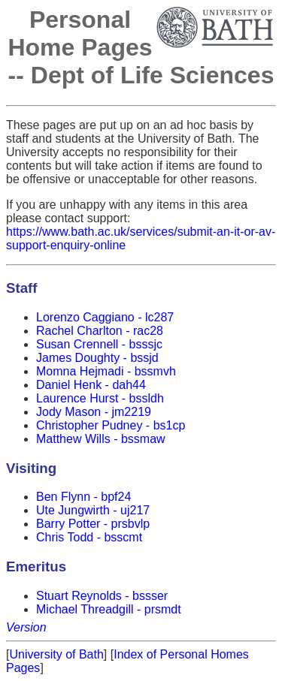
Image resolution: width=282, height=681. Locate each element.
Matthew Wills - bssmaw (100, 438)
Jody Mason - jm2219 (93, 411)
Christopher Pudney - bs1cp (110, 425)
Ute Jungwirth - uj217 (93, 510)
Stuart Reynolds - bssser (102, 595)
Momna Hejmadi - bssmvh (106, 371)
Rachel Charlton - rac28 (99, 330)
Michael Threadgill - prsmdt (108, 609)
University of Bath (56, 654)
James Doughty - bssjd (97, 357)
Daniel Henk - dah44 (91, 384)
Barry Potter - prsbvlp (93, 523)
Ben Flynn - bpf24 (83, 496)
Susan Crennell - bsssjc (99, 344)
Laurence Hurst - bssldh (100, 398)
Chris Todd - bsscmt (89, 537)
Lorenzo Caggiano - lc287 (105, 317)
